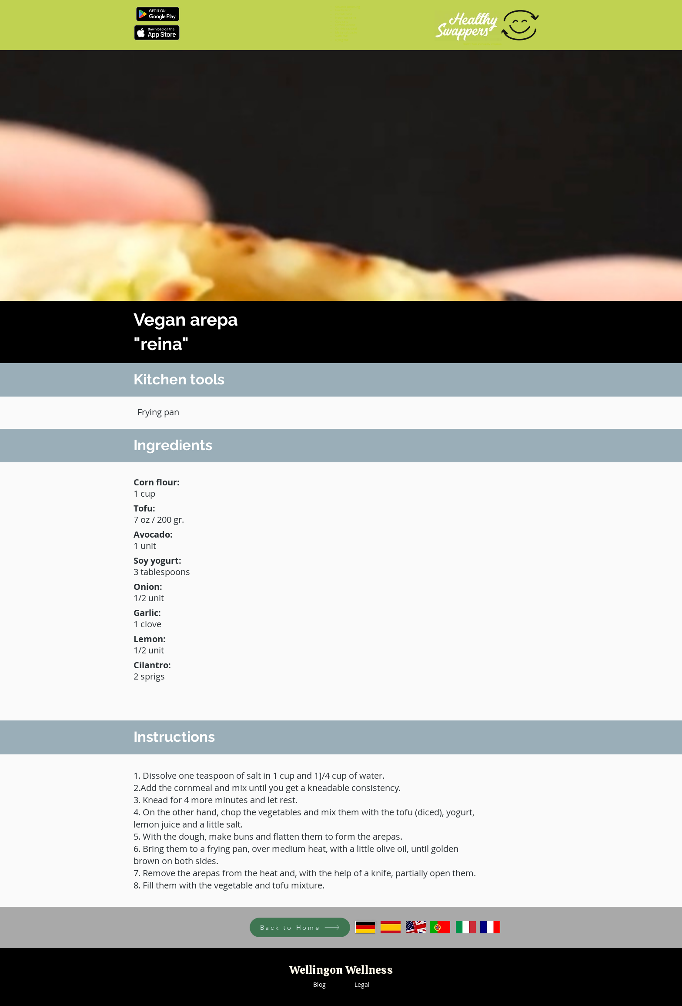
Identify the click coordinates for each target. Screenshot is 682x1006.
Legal (362, 984)
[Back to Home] (300, 927)
